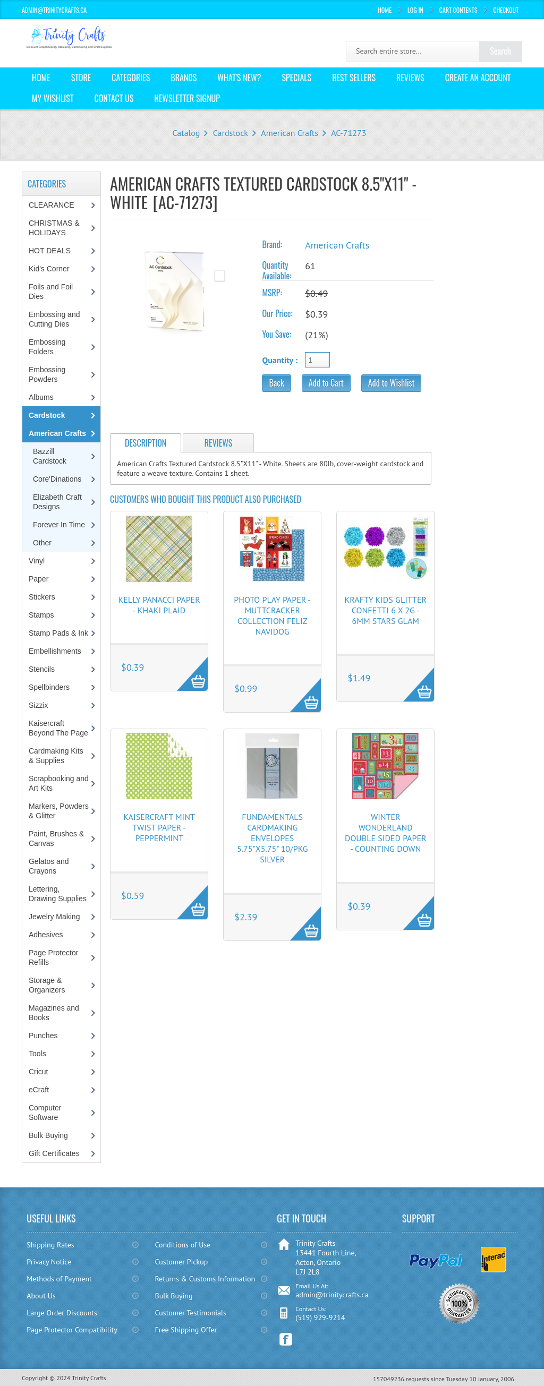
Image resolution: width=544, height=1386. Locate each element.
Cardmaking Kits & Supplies (56, 756)
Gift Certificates (54, 1153)
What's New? (239, 77)
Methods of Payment (59, 1279)
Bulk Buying (48, 1135)
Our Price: (277, 313)
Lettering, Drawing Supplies (58, 894)
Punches (43, 1035)
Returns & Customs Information (205, 1279)
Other (42, 542)
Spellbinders (49, 687)
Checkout (505, 9)
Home (385, 9)
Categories (131, 77)
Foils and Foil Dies (51, 292)
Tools (37, 1053)
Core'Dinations (57, 479)
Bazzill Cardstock (49, 456)
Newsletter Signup (187, 98)
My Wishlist (53, 98)
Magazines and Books (54, 1013)
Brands (184, 77)
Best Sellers (354, 77)
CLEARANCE (51, 205)
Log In (415, 9)
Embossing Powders (47, 374)
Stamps (41, 615)
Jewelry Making (54, 916)
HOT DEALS (50, 250)
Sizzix (38, 705)
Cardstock (230, 132)
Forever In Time (59, 524)
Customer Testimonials (190, 1312)
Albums (41, 397)
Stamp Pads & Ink (58, 633)
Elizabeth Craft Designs (57, 502)
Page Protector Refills (53, 957)
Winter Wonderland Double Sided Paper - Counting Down (386, 832)
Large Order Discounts (62, 1312)
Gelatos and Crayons (49, 866)
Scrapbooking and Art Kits (59, 783)
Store (81, 77)
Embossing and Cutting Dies (54, 319)
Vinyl (37, 561)
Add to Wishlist (391, 383)
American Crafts (289, 132)
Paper (38, 579)
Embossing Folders (47, 347)
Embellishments (55, 651)
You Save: (276, 334)
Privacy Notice (49, 1262)
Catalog (186, 132)
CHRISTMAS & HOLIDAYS (54, 228)
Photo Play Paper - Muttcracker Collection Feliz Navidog (272, 615)
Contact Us (114, 98)
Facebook (286, 1339)
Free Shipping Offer (186, 1329)
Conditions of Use (182, 1245)
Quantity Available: (276, 270)
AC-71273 (348, 132)
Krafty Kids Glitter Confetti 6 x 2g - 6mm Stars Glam (385, 610)
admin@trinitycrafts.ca (331, 1294)
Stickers (42, 597)
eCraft (39, 1089)
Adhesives (46, 934)
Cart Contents (458, 9)
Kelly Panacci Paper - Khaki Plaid (159, 604)
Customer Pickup (181, 1262)
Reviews (410, 77)
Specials (296, 77)
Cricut (38, 1071)
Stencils (42, 669)
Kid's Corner (49, 268)
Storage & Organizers (47, 985)
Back (276, 383)
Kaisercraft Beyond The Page (58, 728)
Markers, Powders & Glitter (59, 811)
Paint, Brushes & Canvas (56, 838)
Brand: (272, 244)
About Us (41, 1296)
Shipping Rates (50, 1245)
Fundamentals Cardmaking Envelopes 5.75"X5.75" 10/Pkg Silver (272, 838)
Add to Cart (326, 383)
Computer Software (45, 1112)
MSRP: (272, 292)
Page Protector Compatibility (72, 1329)
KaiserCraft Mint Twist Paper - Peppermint (159, 827)
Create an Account (478, 77)
